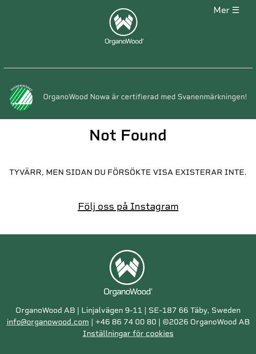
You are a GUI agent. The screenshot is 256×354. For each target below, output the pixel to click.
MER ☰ (226, 10)
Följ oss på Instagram (128, 206)
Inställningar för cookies (128, 333)
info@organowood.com (48, 321)
